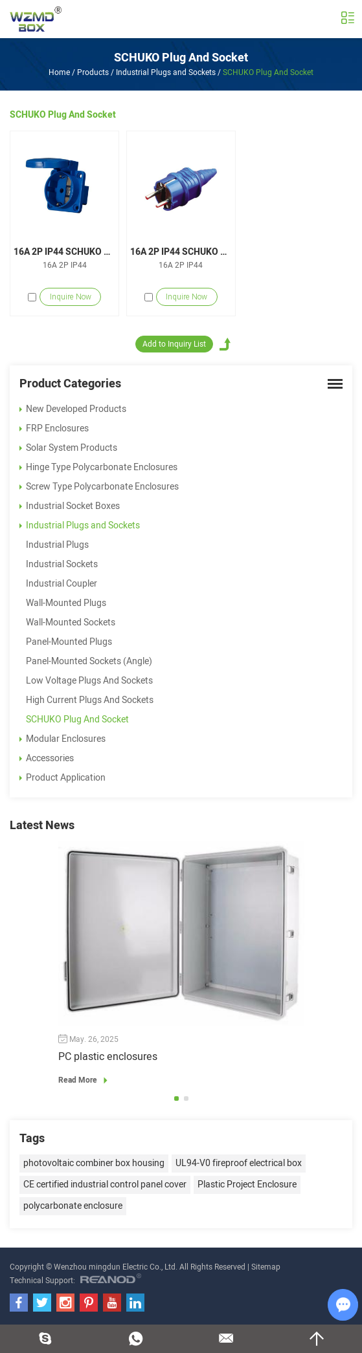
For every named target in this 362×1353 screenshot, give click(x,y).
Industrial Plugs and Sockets (166, 72)
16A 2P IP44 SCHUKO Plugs (181, 252)
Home (59, 72)
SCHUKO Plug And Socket (181, 58)
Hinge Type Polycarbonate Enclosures (98, 467)
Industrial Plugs (57, 545)
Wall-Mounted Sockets (70, 622)
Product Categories (70, 384)
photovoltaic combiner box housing (93, 1163)
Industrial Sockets (62, 564)
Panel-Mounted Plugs (69, 642)
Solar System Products (68, 448)
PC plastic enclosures (107, 1057)
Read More (85, 1080)
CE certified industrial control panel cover (105, 1184)
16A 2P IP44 (65, 265)
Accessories (46, 758)
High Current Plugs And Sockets (89, 700)
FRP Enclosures (54, 428)
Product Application (62, 778)
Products (93, 72)
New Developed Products (72, 409)
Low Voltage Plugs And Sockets (89, 680)
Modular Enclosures (62, 739)
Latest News (42, 825)
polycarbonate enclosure (72, 1206)
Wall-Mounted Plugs (66, 603)
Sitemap (265, 1267)
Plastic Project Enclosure (247, 1184)
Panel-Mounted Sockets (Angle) (89, 661)
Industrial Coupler (61, 583)
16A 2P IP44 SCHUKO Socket (64, 252)
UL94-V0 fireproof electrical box (238, 1163)
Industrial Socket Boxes (69, 506)
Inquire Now (70, 297)
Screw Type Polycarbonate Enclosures (99, 486)
